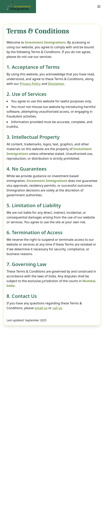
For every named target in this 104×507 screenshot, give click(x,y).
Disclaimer (56, 84)
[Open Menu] (75, 6)
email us (41, 308)
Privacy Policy (30, 84)
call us (57, 308)
